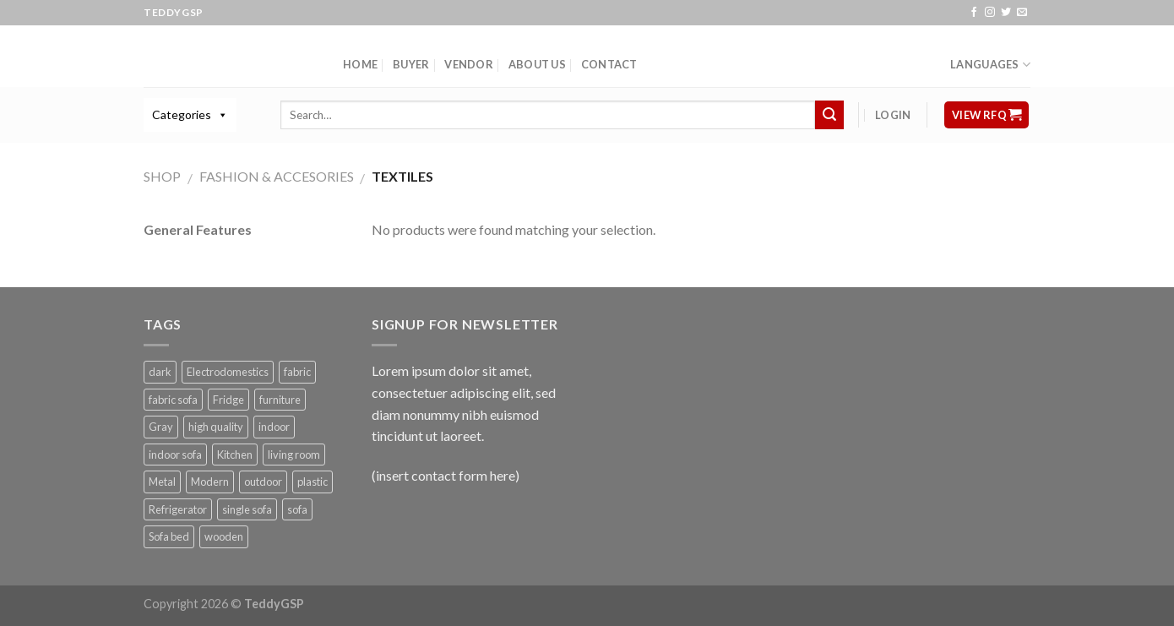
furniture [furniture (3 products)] (280, 399)
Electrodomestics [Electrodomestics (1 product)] (228, 371)
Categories (181, 114)
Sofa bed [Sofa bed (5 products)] (169, 536)
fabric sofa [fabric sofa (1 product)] (173, 399)
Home (360, 64)
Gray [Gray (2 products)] (161, 426)
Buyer (411, 64)
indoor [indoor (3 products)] (274, 426)
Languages (990, 65)
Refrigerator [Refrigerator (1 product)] (178, 509)
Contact (609, 64)
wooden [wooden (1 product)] (223, 536)
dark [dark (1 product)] (160, 371)
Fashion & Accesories (276, 176)
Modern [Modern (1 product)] (210, 481)
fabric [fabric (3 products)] (297, 371)
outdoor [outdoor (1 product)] (263, 481)
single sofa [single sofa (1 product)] (247, 509)
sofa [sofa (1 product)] (297, 509)
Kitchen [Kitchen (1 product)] (235, 454)
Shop (162, 176)
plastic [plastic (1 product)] (312, 481)
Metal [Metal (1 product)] (162, 481)
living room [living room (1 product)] (294, 454)
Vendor (468, 64)
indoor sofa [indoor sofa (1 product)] (175, 454)
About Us (537, 64)
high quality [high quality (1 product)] (215, 426)
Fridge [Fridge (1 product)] (228, 399)
